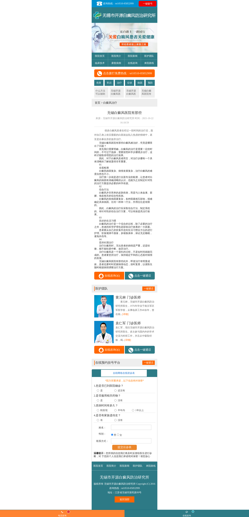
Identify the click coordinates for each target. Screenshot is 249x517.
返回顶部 (124, 499)
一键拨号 (148, 3)
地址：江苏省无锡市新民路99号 (124, 492)
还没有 (121, 390)
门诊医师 (128, 297)
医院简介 (116, 56)
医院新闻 (132, 56)
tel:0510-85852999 (130, 488)
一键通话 (148, 288)
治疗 (119, 83)
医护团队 (149, 56)
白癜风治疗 (110, 102)
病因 (139, 83)
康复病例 (116, 63)
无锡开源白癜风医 (116, 92)
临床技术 (100, 63)
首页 (97, 102)
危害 (98, 83)
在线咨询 (132, 63)
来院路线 (149, 63)
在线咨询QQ (109, 276)
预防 (150, 83)
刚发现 (104, 410)
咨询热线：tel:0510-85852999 (115, 3)
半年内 (121, 410)
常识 (109, 83)
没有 (120, 400)
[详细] (125, 314)
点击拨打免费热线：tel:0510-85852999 (124, 73)
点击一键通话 (139, 276)
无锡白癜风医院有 (146, 92)
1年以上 (139, 410)
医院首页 (100, 56)
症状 (129, 83)
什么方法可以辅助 (100, 92)
